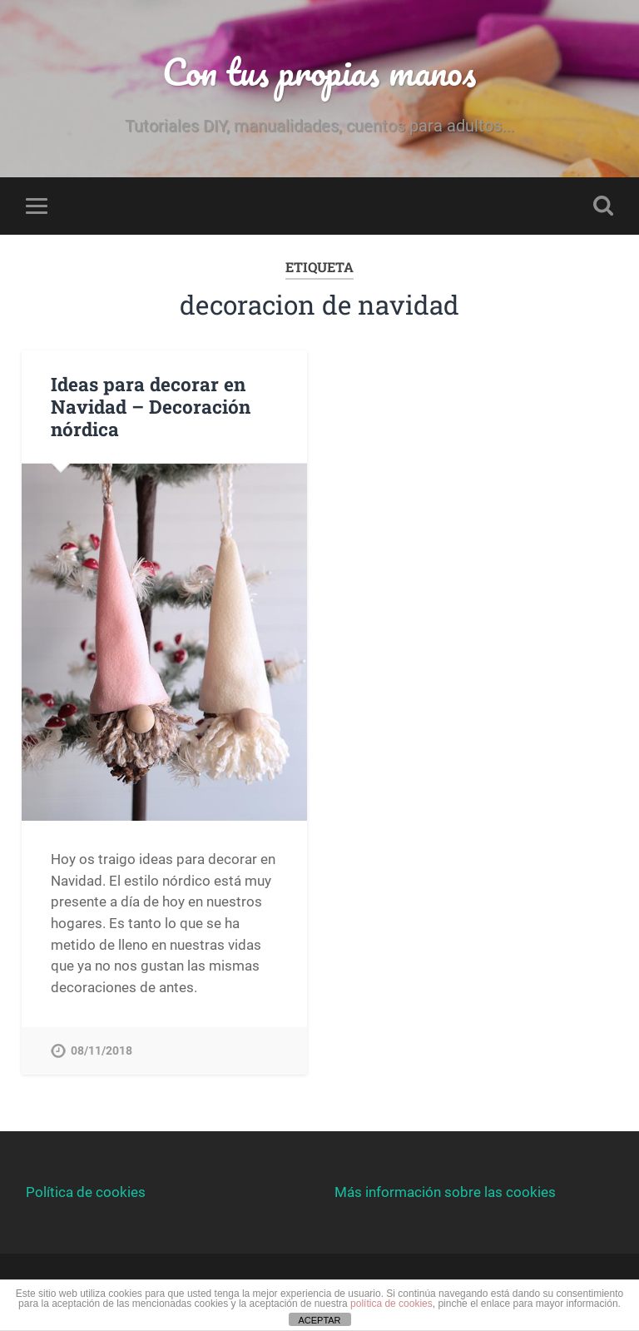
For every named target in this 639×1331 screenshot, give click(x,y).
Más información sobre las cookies (445, 1192)
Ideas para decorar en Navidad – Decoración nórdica (150, 406)
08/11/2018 (101, 1051)
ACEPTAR (319, 1320)
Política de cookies (86, 1192)
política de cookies (391, 1303)
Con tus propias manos (319, 71)
